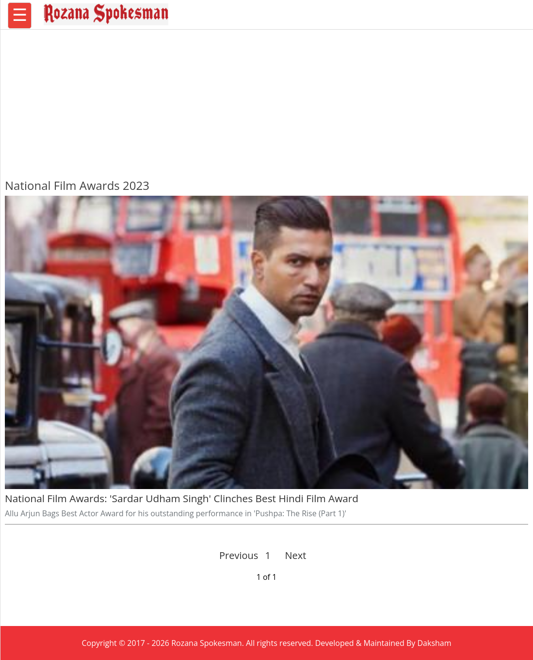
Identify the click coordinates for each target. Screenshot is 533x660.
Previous (238, 555)
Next (291, 555)
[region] (266, 99)
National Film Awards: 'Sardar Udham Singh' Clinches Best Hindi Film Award (181, 498)
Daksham (435, 643)
